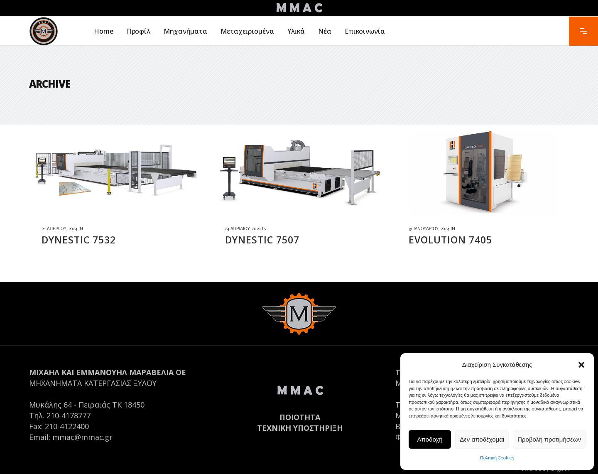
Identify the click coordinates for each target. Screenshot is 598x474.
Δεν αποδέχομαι (482, 439)
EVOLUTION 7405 (450, 239)
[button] (581, 365)
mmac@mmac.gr (82, 437)
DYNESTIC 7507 (262, 239)
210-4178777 (69, 415)
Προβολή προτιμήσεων (549, 439)
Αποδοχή (430, 439)
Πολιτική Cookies (497, 458)
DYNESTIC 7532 (79, 239)
